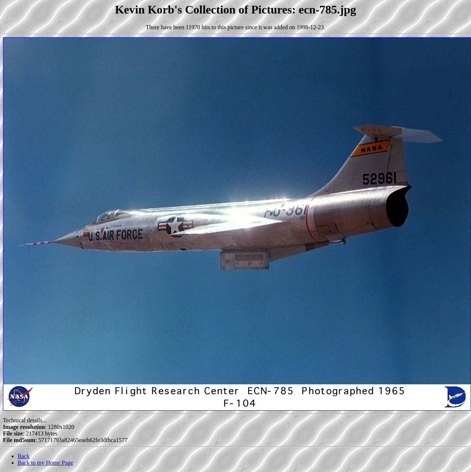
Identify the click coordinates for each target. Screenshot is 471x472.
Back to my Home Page (45, 463)
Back (24, 456)
